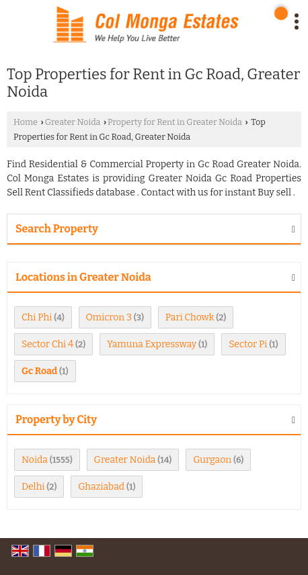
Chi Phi (37, 317)
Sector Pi (248, 344)
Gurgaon (212, 460)
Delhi (33, 486)
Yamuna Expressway (151, 344)
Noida (35, 460)
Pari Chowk (190, 317)
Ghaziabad (101, 486)
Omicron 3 (109, 317)
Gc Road (39, 371)
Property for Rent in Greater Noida (175, 122)
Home (25, 122)
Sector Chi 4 (47, 344)
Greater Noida (73, 122)
